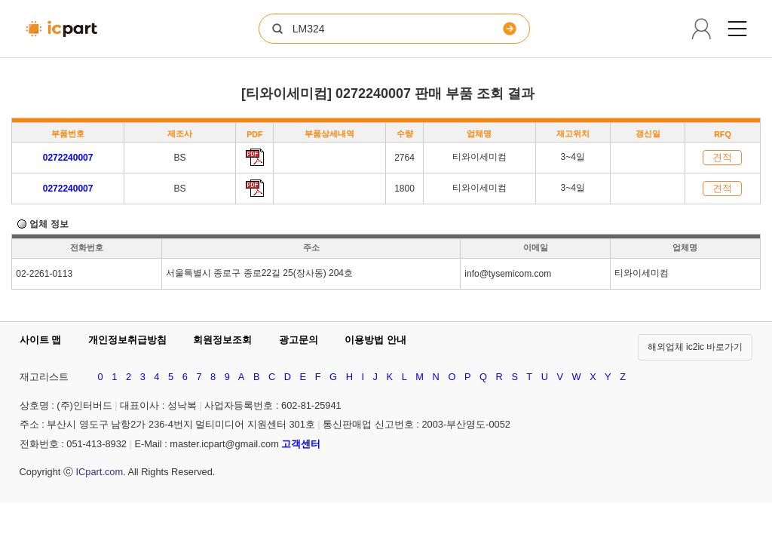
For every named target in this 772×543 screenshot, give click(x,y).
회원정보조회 (222, 339)
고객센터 (300, 443)
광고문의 (298, 339)
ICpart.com (99, 471)
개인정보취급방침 (127, 339)
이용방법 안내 (375, 339)
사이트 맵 (41, 339)
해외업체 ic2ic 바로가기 (695, 347)
